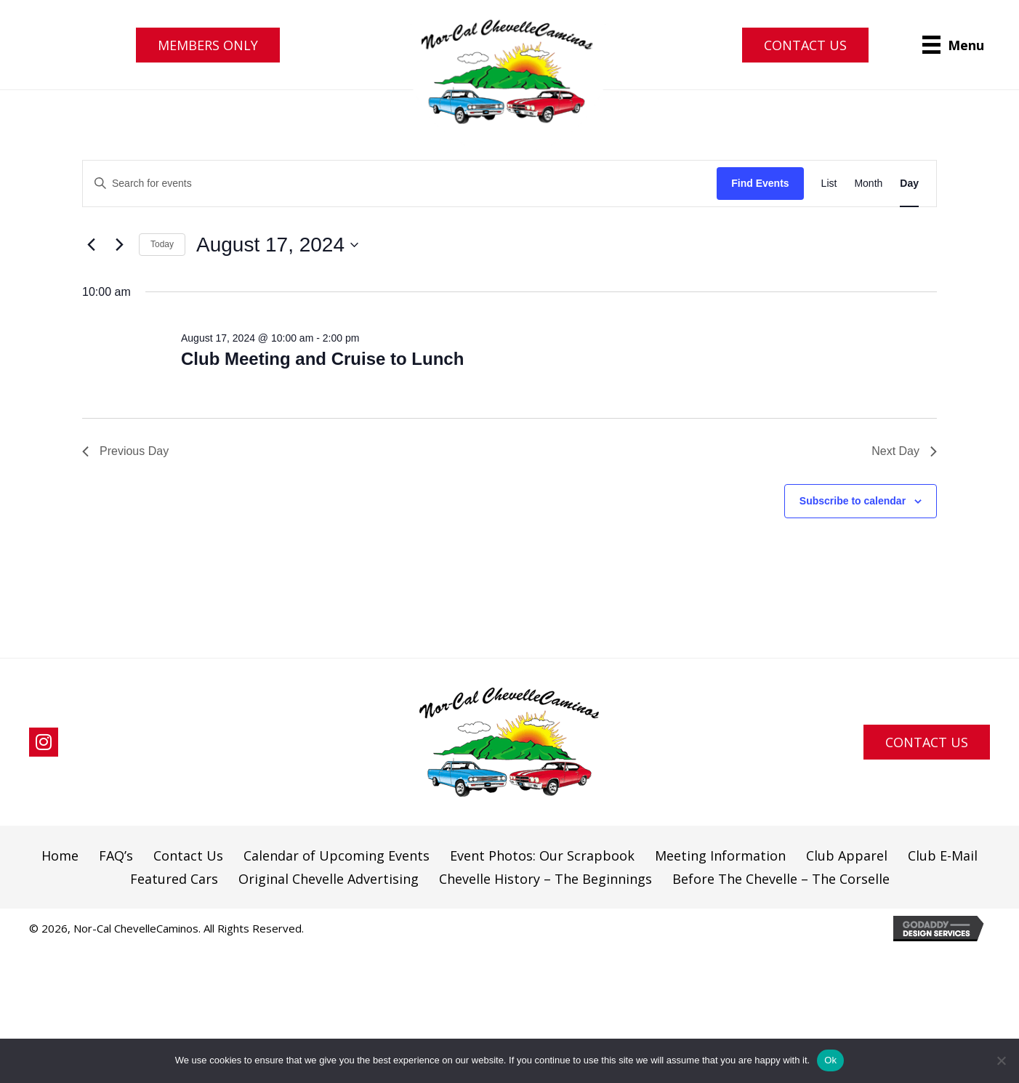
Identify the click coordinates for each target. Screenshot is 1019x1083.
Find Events (760, 183)
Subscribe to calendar (853, 501)
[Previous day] (91, 245)
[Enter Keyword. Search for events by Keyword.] (400, 183)
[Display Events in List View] (829, 183)
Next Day (904, 451)
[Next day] (119, 245)
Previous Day (125, 451)
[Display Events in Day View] (909, 183)
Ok (830, 1060)
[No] (1001, 1060)
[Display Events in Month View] (868, 183)
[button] (208, 45)
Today (162, 244)
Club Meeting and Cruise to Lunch (322, 359)
